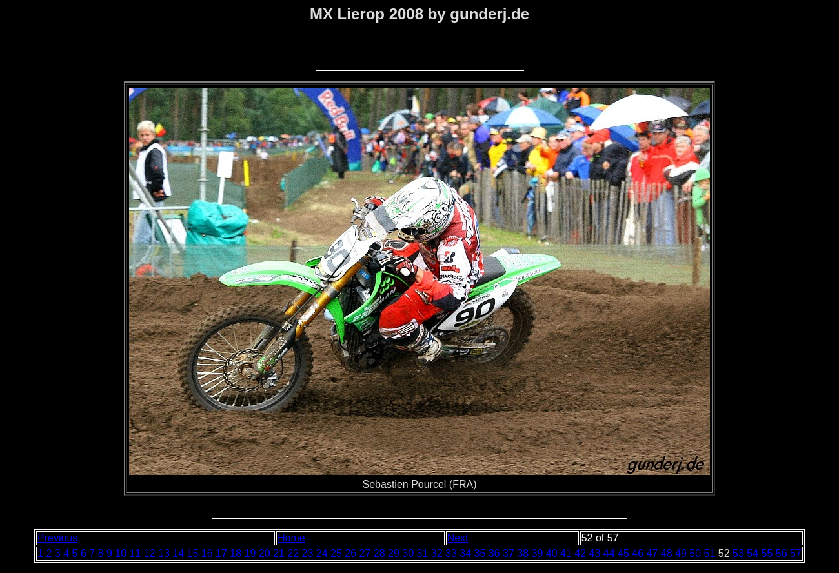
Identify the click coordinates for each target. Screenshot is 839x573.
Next (458, 537)
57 (796, 553)
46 (637, 553)
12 (150, 553)
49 (681, 553)
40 (552, 553)
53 (738, 553)
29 (393, 553)
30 (408, 553)
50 (695, 553)
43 (595, 553)
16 (207, 553)
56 (781, 553)
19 (250, 553)
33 (451, 553)
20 (264, 553)
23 (308, 553)
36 (494, 553)
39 (537, 553)
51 (710, 553)
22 (293, 553)
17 (221, 553)
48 (666, 553)
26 (350, 553)
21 (279, 553)
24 (322, 553)
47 (652, 553)
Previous (57, 537)
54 (752, 553)
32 (437, 553)
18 (235, 553)
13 (164, 553)
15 (193, 553)
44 (609, 553)
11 (135, 553)
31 (423, 553)
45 (623, 553)
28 (379, 553)
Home (291, 537)
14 (178, 553)
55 (767, 553)
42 (580, 553)
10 (120, 553)
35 (480, 553)
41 (566, 553)
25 (336, 553)
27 (365, 553)
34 (465, 553)
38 (523, 553)
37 (508, 553)
